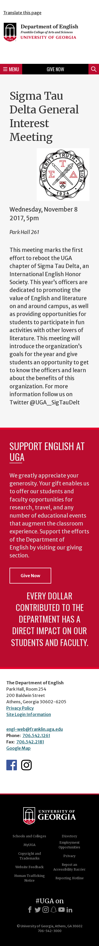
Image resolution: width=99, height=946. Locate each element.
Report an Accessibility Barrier (69, 867)
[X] (38, 909)
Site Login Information (28, 714)
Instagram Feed (26, 765)
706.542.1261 (36, 735)
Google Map (18, 748)
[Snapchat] (53, 909)
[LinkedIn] (69, 909)
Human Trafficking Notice (29, 878)
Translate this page (22, 12)
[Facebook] (30, 909)
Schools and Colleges (29, 836)
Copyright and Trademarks (29, 856)
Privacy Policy (20, 708)
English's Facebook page (11, 765)
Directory (69, 836)
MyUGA (29, 845)
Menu (11, 69)
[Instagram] (46, 909)
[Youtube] (61, 909)
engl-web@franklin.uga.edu (34, 729)
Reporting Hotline (69, 878)
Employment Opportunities (69, 844)
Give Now (55, 69)
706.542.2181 (30, 741)
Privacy (69, 856)
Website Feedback (29, 867)
